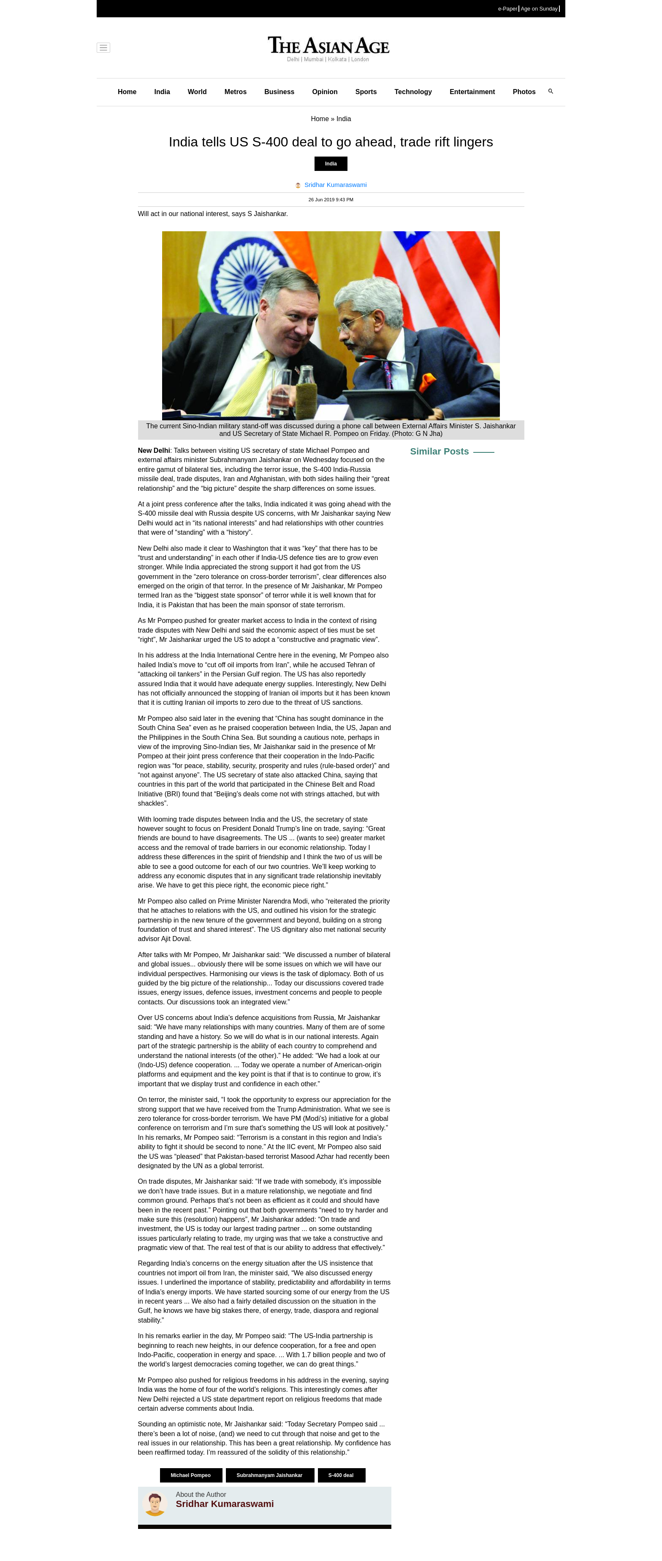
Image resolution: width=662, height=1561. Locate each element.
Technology (413, 91)
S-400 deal (341, 1475)
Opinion (324, 91)
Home (127, 91)
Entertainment (472, 91)
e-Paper (508, 8)
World (197, 91)
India (162, 91)
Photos (524, 91)
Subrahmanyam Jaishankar (270, 1475)
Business (279, 91)
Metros (236, 91)
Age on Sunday (539, 8)
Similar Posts (439, 451)
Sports (366, 91)
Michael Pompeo (191, 1475)
